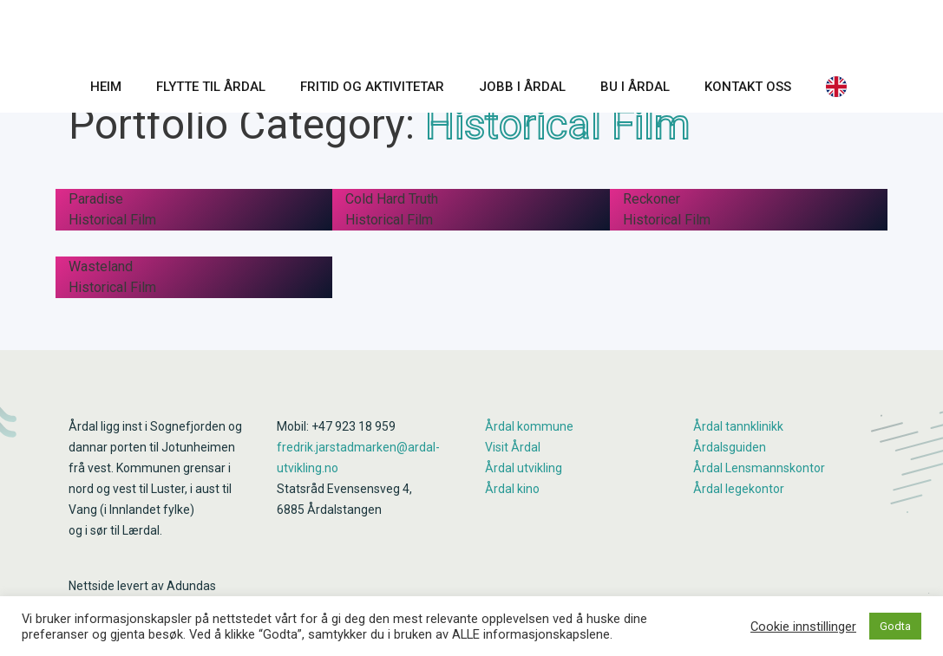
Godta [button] (895, 626)
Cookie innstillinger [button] (803, 626)
